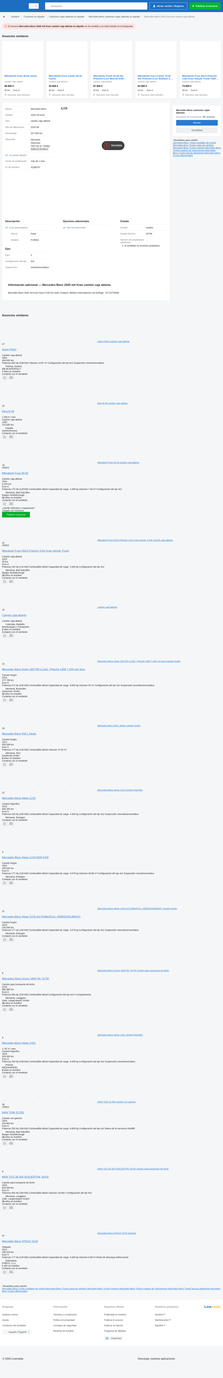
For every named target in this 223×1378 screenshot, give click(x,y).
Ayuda (5, 1317)
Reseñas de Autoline (63, 1328)
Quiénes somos (10, 1312)
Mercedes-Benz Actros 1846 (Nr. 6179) (25, 975)
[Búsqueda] (48, 6)
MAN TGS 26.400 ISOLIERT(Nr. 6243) (25, 1174)
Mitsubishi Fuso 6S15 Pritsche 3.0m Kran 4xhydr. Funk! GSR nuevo (199, 77)
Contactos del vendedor (14, 1322)
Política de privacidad (64, 1317)
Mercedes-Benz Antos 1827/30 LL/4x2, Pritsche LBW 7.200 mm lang (43, 666)
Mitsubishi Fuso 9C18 (15, 470)
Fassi (33, 231)
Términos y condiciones (65, 1312)
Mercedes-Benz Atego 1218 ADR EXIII (25, 854)
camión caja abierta (40, 121)
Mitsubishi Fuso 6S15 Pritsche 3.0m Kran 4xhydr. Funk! (35, 548)
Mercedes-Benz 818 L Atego (19, 731)
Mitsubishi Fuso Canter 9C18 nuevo (65, 77)
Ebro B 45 (8, 408)
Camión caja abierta (14, 612)
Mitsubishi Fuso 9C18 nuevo (20, 75)
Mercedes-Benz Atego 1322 (19, 1040)
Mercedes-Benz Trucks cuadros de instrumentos (197, 149)
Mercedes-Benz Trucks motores (189, 148)
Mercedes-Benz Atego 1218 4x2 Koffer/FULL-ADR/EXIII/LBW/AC (41, 913)
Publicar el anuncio (16, 512)
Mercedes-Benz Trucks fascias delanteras (194, 151)
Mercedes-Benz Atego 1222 (19, 795)
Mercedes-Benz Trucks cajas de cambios (193, 145)
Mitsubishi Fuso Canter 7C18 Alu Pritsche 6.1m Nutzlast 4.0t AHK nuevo (155, 77)
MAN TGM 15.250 (13, 1109)
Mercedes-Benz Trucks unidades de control (194, 142)
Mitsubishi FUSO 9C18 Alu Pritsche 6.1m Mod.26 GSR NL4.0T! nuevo (108, 77)
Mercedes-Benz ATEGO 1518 (20, 1238)
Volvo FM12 (9, 346)
